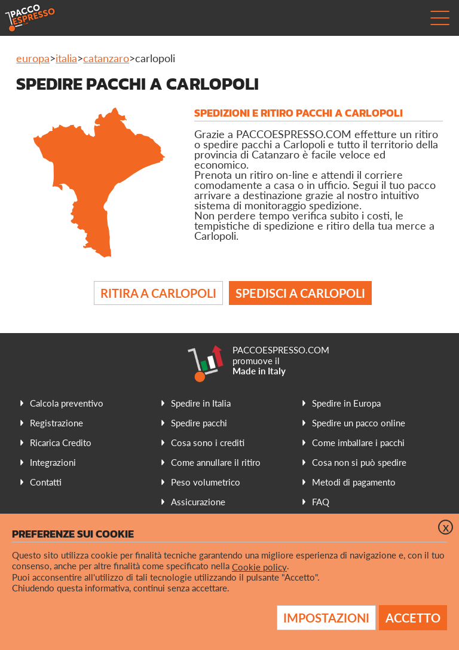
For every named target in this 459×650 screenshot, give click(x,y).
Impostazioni (326, 618)
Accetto (412, 618)
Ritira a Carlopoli (158, 293)
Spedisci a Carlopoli (300, 293)
